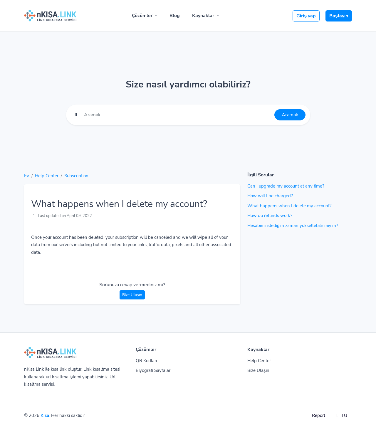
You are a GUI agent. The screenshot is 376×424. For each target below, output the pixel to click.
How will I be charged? (270, 196)
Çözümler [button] (143, 15)
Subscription (76, 176)
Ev (26, 176)
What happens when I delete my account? (289, 206)
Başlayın (338, 16)
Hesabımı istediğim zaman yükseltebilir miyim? (292, 225)
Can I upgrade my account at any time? (285, 186)
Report (318, 415)
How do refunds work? (269, 215)
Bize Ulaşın (132, 295)
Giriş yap (306, 16)
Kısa (45, 415)
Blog (174, 15)
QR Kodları (146, 361)
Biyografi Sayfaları (153, 370)
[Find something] (177, 115)
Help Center (46, 176)
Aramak (290, 115)
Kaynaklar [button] (203, 15)
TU (341, 415)
